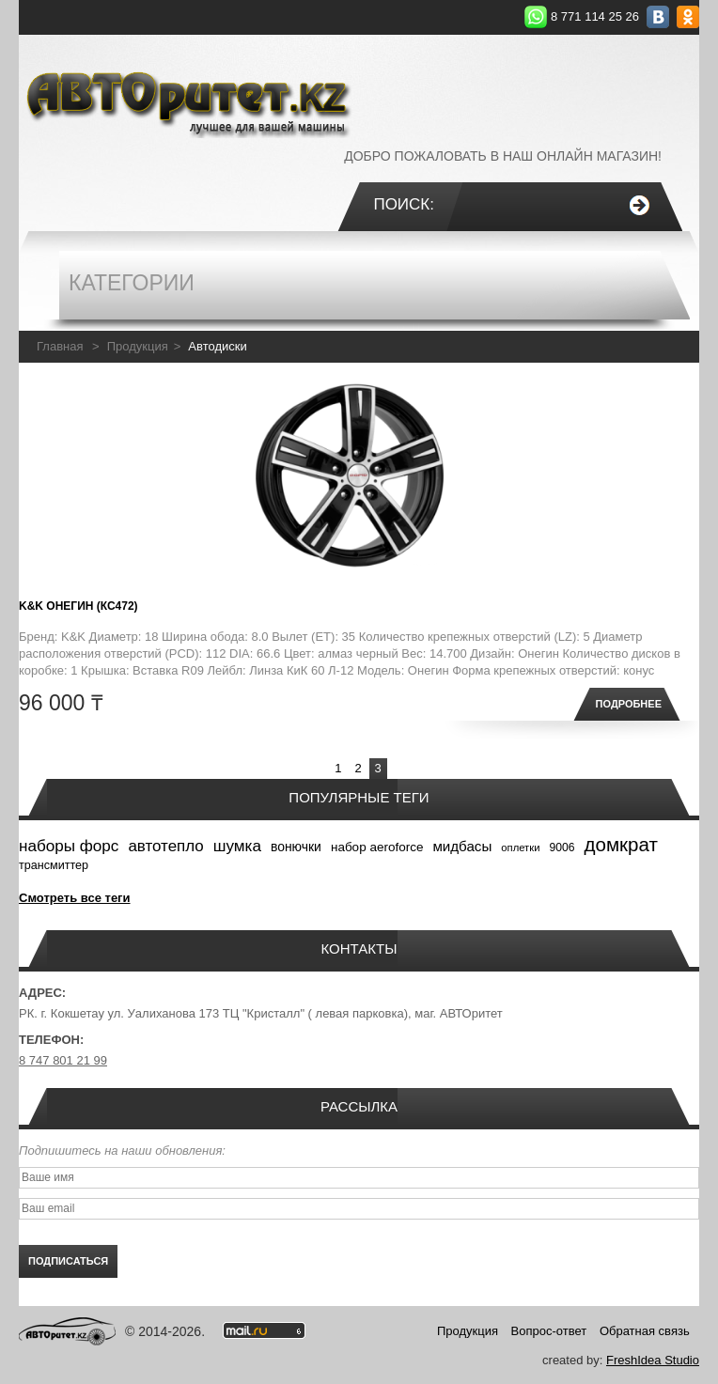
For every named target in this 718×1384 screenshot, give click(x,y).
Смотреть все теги (75, 898)
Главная (60, 346)
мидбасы (462, 846)
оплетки (520, 847)
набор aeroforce (377, 847)
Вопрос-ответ (549, 1331)
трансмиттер (53, 865)
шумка (237, 846)
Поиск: (403, 204)
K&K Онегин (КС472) (78, 606)
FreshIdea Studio (652, 1360)
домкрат (621, 844)
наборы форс (68, 846)
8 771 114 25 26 (595, 16)
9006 (561, 847)
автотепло (165, 846)
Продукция (137, 346)
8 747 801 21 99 (63, 1060)
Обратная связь (645, 1331)
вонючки (296, 846)
